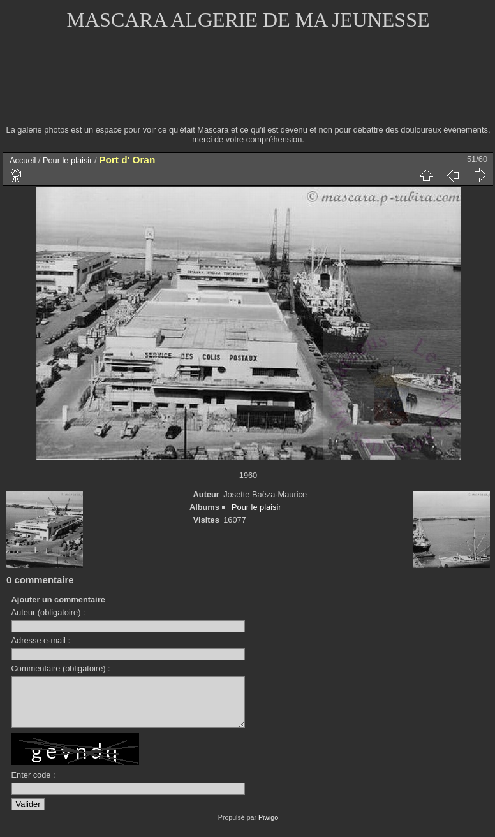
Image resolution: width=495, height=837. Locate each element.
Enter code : (33, 784)
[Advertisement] (248, 86)
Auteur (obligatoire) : (48, 612)
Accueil (23, 160)
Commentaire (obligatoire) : (60, 668)
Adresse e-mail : (40, 640)
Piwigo (268, 827)
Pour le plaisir (67, 160)
